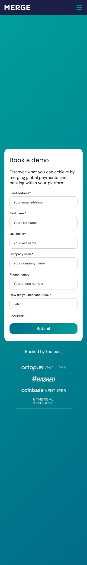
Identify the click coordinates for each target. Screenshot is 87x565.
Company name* (21, 254)
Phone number (20, 274)
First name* (18, 213)
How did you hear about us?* (30, 295)
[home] (17, 7)
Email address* (20, 193)
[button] (79, 7)
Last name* (18, 233)
